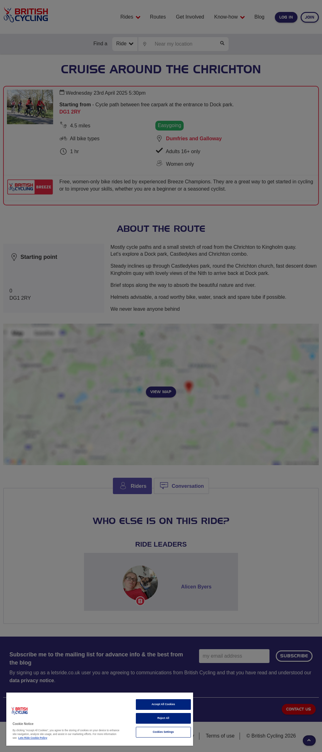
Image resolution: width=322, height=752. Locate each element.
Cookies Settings (163, 732)
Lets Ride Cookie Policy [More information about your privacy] (32, 738)
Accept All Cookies (163, 704)
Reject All (163, 718)
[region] (99, 719)
